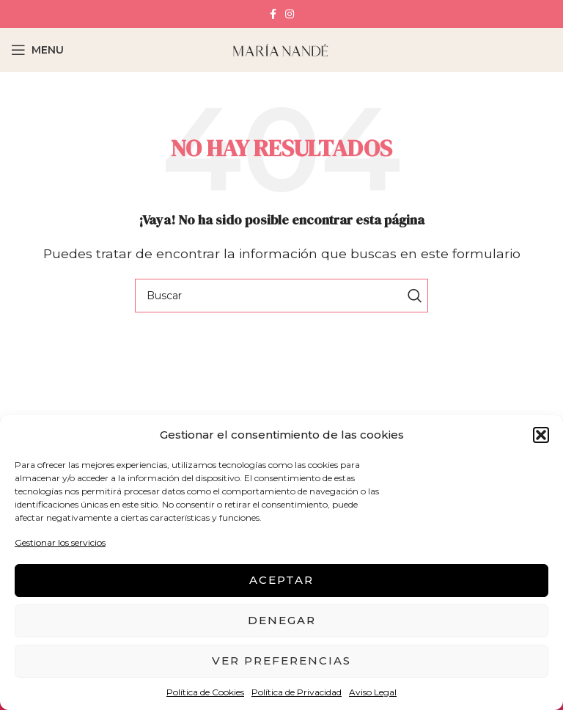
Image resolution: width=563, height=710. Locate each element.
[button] (541, 435)
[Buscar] (281, 295)
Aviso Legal (373, 692)
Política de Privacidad (296, 692)
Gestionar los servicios (60, 542)
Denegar (282, 620)
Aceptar (281, 580)
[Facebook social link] (273, 13)
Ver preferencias (281, 660)
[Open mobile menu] (37, 50)
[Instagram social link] (289, 13)
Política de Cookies (205, 692)
